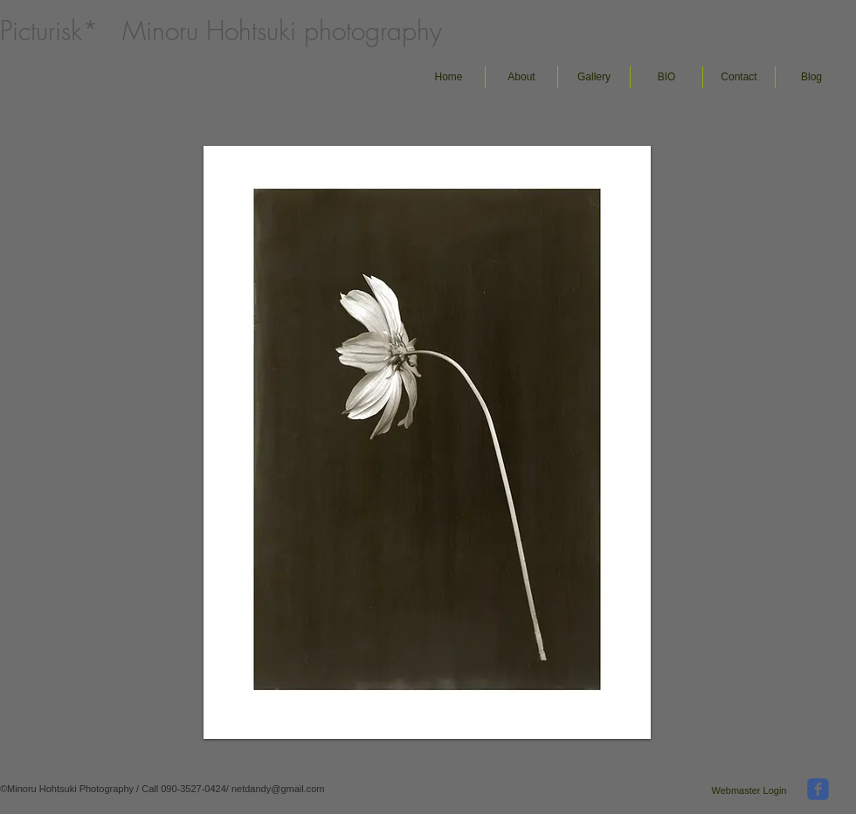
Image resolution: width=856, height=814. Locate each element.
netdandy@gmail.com (278, 788)
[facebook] (818, 789)
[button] (594, 77)
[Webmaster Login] (749, 790)
